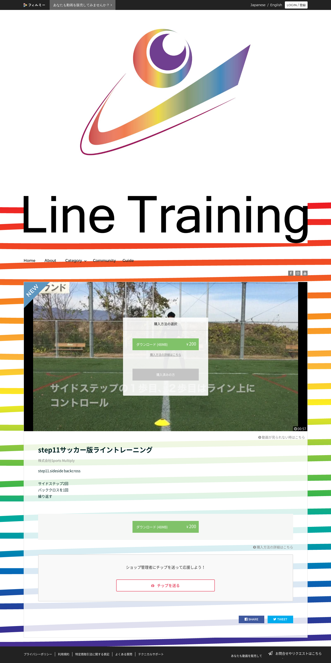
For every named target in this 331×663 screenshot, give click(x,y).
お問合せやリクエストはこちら (296, 653)
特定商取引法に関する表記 (92, 654)
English (276, 5)
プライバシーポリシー (38, 654)
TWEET (280, 619)
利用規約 (63, 654)
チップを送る (165, 585)
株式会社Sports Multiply (56, 460)
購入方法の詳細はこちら (165, 355)
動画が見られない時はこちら (281, 437)
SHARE (251, 619)
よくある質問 (123, 654)
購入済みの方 (165, 374)
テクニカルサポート (151, 654)
